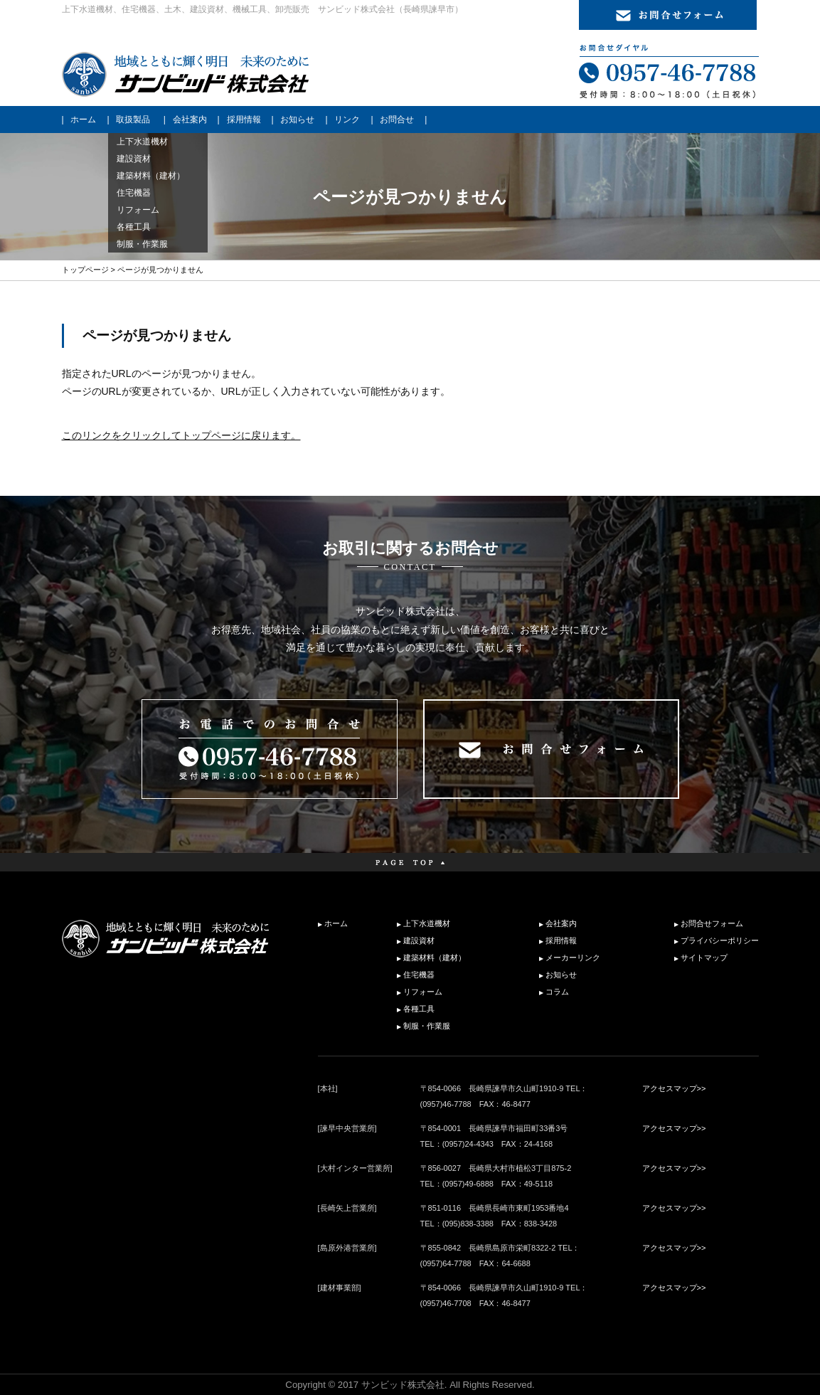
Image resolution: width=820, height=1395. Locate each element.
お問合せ (397, 119)
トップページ (85, 269)
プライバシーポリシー (720, 940)
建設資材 (419, 940)
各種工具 (419, 1008)
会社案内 (190, 119)
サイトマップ (704, 957)
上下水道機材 (426, 923)
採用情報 (244, 119)
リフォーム (422, 991)
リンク (347, 119)
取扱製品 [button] (133, 119)
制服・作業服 (426, 1026)
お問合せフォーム (712, 923)
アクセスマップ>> (674, 1088)
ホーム (83, 119)
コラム (557, 991)
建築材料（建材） (434, 957)
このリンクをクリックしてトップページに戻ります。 (181, 435)
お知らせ (297, 119)
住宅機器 (419, 974)
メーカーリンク (572, 957)
